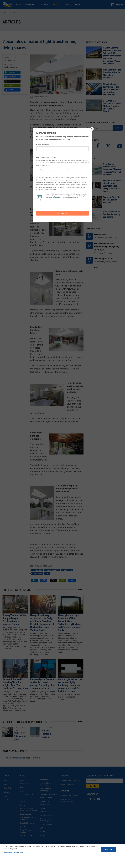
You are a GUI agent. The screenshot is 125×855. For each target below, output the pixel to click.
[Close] (92, 129)
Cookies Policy (8, 852)
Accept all (108, 849)
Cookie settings (18, 852)
